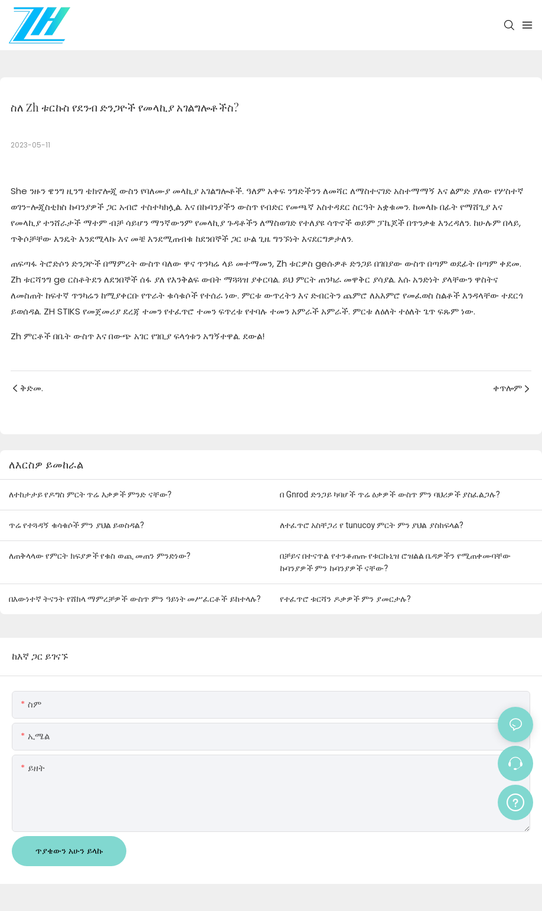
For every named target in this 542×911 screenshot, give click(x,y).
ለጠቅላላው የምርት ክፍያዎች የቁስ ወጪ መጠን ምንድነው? (99, 556)
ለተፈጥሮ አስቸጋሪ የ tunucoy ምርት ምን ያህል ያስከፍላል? (371, 525)
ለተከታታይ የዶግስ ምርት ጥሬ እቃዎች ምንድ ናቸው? (90, 494)
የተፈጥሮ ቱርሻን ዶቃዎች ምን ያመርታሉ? (345, 599)
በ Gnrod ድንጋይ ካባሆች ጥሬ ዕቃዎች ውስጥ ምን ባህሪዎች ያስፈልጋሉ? (390, 494)
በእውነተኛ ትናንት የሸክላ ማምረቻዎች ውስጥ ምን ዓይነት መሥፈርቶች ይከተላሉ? (134, 599)
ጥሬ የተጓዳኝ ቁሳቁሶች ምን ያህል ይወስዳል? (76, 525)
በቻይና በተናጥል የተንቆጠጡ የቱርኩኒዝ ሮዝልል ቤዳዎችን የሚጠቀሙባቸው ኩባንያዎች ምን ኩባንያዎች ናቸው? (395, 562)
